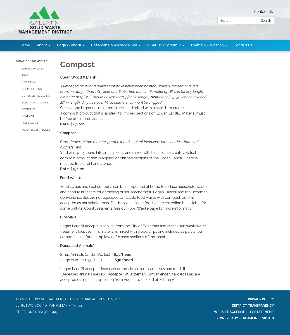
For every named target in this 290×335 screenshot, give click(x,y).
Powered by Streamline (237, 318)
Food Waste (30, 122)
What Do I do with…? (32, 61)
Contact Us (263, 12)
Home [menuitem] (24, 45)
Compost (28, 116)
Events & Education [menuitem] (207, 45)
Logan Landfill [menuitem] (69, 45)
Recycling (29, 82)
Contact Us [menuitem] (243, 45)
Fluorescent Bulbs (36, 129)
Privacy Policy (261, 299)
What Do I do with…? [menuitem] (164, 45)
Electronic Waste (35, 102)
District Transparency (253, 305)
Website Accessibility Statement (244, 312)
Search (266, 20)
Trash (26, 75)
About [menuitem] (42, 45)
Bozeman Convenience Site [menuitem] (114, 45)
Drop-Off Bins (32, 89)
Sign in (268, 318)
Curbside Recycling (36, 95)
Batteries (29, 109)
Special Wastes (33, 68)
